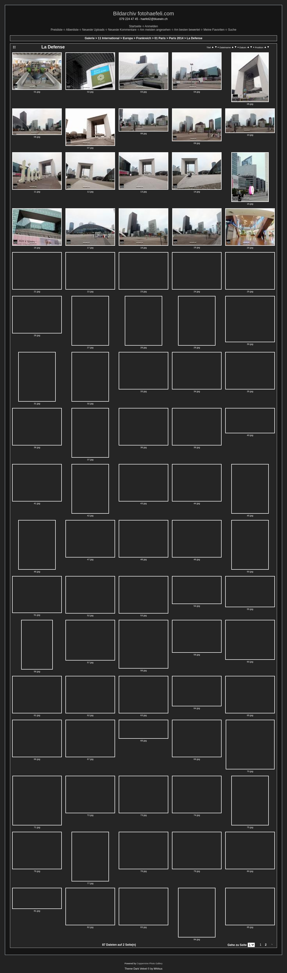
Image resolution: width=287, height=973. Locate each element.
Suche (232, 29)
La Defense (194, 38)
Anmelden (151, 26)
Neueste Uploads (93, 29)
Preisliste (57, 29)
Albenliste (72, 29)
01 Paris (160, 38)
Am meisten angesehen (155, 29)
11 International (109, 38)
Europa (128, 38)
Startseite (135, 26)
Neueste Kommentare (122, 29)
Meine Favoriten (214, 29)
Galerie (90, 38)
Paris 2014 (176, 38)
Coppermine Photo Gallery (149, 963)
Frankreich (143, 38)
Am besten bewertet (187, 29)
